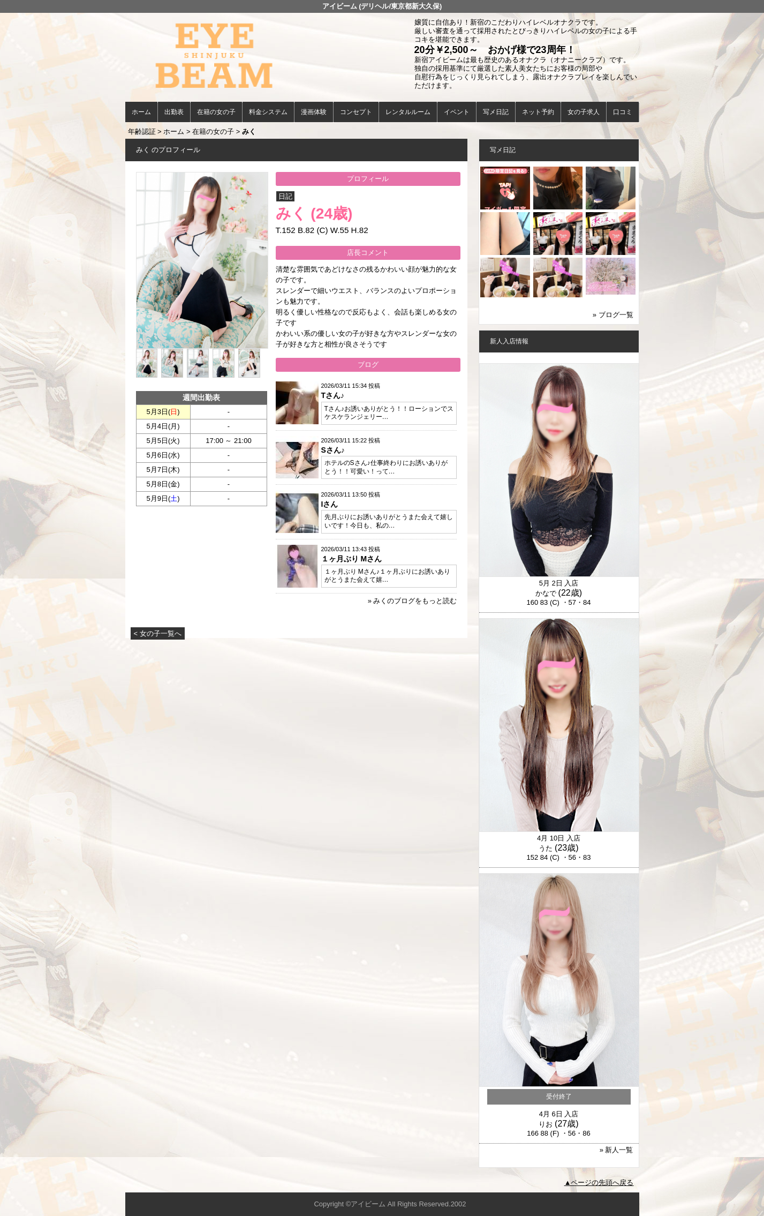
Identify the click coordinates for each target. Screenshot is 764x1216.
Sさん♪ (333, 450)
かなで (545, 593)
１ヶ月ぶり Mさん (351, 558)
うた (546, 848)
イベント (457, 112)
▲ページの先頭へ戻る (599, 1183)
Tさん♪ (333, 395)
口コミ (622, 112)
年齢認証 (142, 131)
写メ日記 (496, 112)
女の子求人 (584, 112)
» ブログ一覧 (613, 315)
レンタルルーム (407, 112)
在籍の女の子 (216, 112)
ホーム (141, 112)
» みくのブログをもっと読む (412, 601)
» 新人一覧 (616, 1150)
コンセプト (356, 112)
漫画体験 (314, 112)
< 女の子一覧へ (157, 633)
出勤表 (174, 112)
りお (546, 1124)
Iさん (329, 504)
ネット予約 (538, 112)
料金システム (268, 112)
